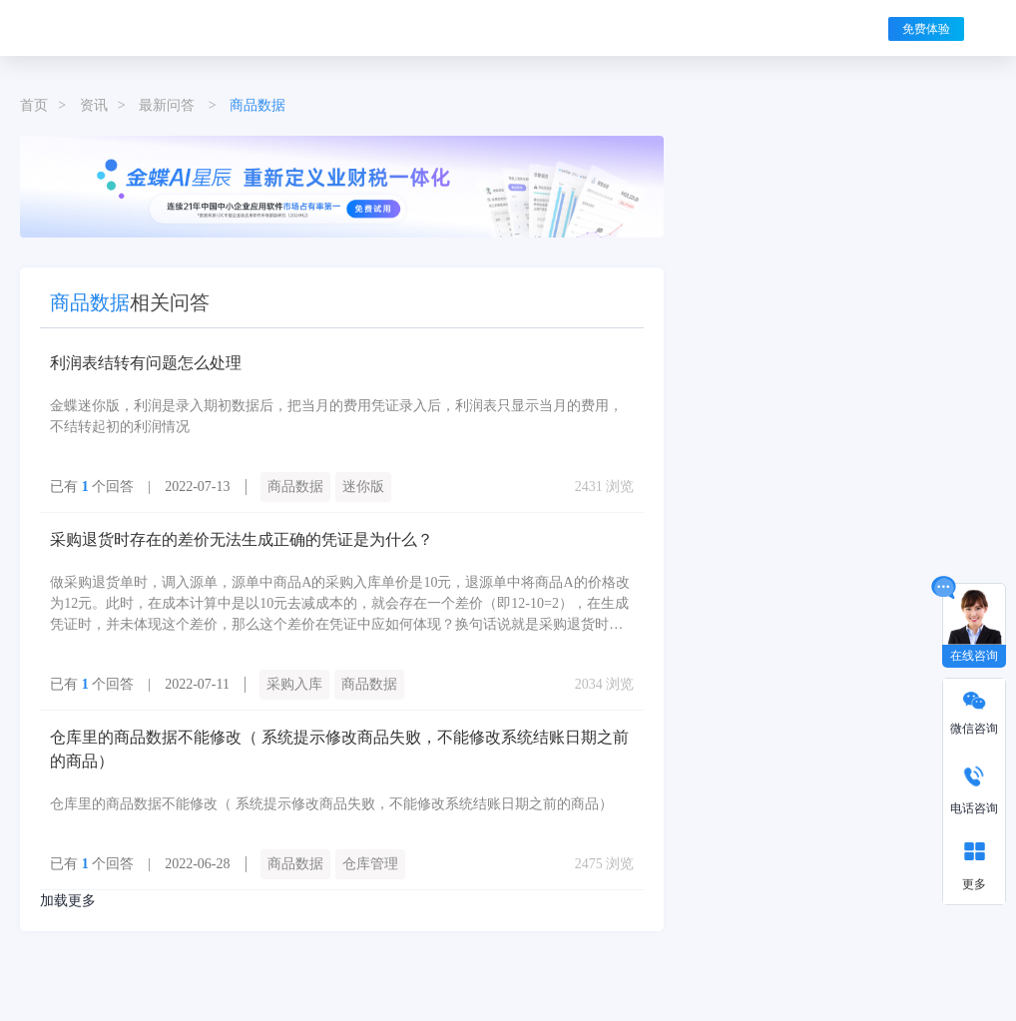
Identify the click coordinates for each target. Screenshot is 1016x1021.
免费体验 (926, 29)
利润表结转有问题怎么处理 (146, 362)
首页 (34, 105)
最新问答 (167, 105)
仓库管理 (370, 863)
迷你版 (363, 486)
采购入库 (294, 684)
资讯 (94, 105)
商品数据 (295, 486)
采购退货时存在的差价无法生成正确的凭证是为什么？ (241, 539)
